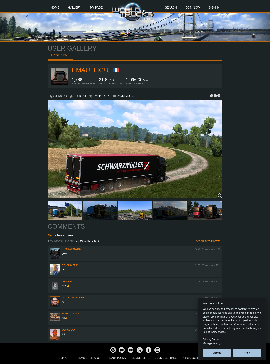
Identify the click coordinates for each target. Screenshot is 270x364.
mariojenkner (70, 314)
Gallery (74, 7)
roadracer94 (70, 265)
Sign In (214, 7)
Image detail (60, 55)
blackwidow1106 (72, 249)
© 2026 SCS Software (197, 358)
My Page (96, 7)
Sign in (51, 235)
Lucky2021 (68, 281)
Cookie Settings (166, 358)
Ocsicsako (68, 330)
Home (55, 7)
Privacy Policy (116, 358)
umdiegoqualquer (73, 297)
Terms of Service (88, 358)
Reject (247, 352)
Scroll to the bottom (209, 241)
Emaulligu (90, 70)
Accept (217, 352)
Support (65, 358)
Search (171, 7)
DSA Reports (140, 358)
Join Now (193, 7)
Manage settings (212, 343)
